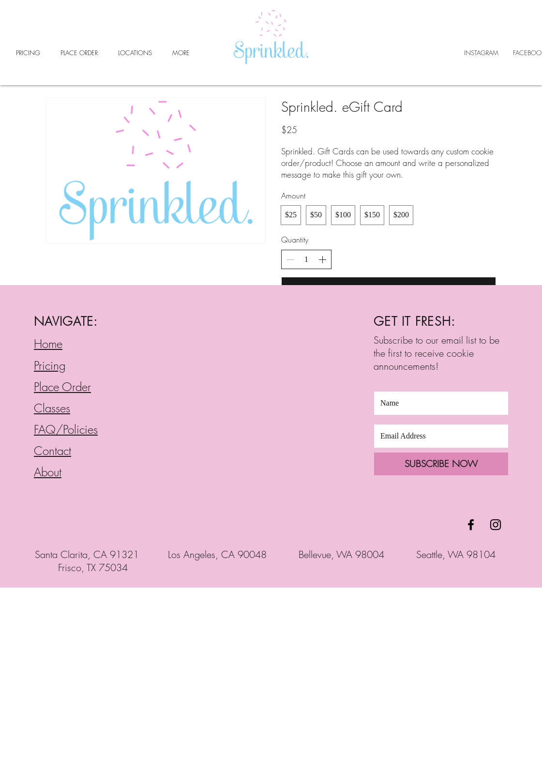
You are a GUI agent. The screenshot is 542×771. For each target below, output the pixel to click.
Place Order (62, 386)
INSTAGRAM (481, 52)
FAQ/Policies (66, 429)
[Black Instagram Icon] (495, 524)
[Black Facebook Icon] (471, 524)
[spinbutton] (306, 259)
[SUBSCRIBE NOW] (441, 464)
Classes (52, 408)
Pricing (50, 365)
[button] (135, 53)
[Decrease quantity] (290, 259)
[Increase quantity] (322, 259)
